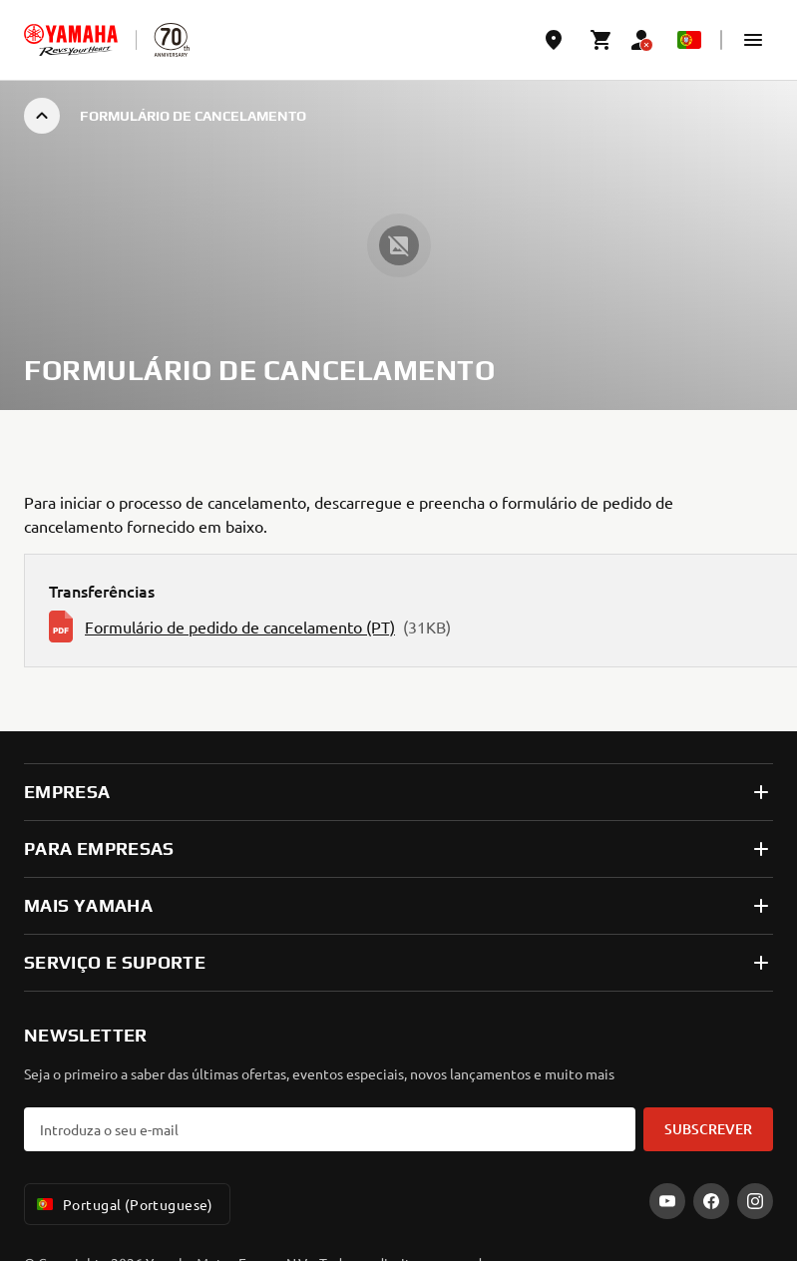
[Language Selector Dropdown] (689, 40)
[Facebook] (711, 1201)
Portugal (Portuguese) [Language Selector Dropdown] (123, 1204)
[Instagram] (755, 1201)
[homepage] (71, 40)
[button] (753, 40)
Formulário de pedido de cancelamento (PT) (240, 626)
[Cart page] (601, 40)
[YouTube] (667, 1201)
